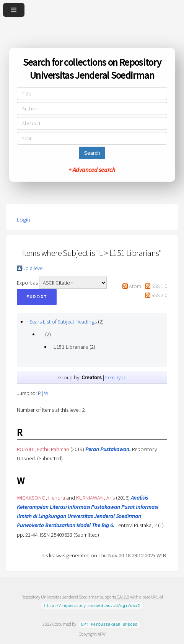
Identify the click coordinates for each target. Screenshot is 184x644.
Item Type (115, 377)
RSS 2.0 (159, 295)
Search (92, 153)
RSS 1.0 (159, 286)
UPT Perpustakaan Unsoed (109, 624)
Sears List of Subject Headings (63, 321)
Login (23, 219)
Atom (135, 286)
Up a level (33, 268)
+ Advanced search (91, 169)
